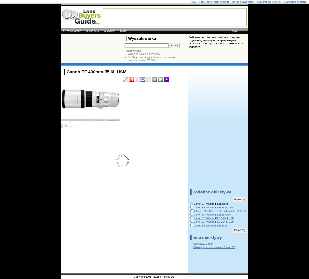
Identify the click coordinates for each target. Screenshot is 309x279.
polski (234, 31)
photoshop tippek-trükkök (269, 2)
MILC (193, 2)
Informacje (92, 31)
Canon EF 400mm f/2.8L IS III (211, 225)
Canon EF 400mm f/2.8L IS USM (212, 214)
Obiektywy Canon (203, 243)
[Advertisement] (174, 17)
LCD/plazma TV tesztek (295, 2)
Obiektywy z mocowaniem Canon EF (214, 247)
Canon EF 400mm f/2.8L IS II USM (213, 207)
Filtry (123, 31)
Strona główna (72, 31)
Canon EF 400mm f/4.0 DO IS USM (214, 221)
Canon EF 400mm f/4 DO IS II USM (214, 218)
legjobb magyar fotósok (243, 2)
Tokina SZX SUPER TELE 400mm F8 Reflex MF (221, 211)
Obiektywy (109, 31)
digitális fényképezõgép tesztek (214, 2)
